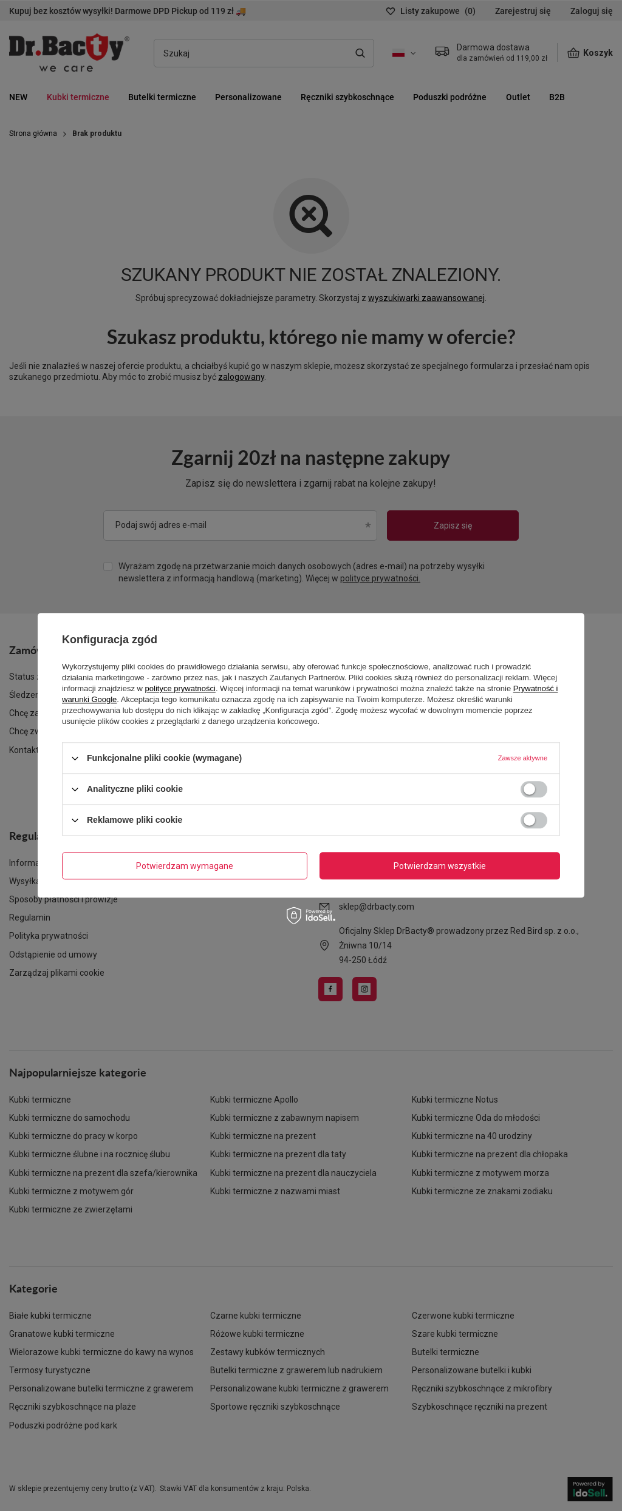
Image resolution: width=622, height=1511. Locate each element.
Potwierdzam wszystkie (440, 866)
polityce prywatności (180, 688)
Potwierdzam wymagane (184, 866)
